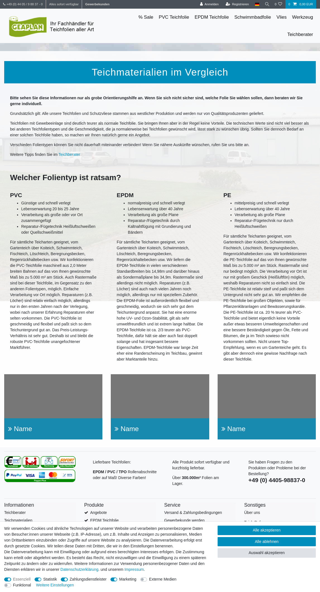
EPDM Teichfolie (211, 17)
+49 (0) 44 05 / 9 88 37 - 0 (23, 4)
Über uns (252, 512)
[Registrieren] (235, 4)
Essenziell (22, 579)
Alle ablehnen (266, 541)
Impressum (134, 569)
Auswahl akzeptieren (267, 552)
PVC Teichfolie (174, 17)
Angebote (98, 512)
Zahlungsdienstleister (88, 579)
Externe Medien (162, 579)
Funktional (22, 585)
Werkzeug (302, 17)
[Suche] (265, 4)
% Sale (145, 17)
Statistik (50, 579)
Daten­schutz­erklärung (79, 569)
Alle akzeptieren (267, 530)
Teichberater (300, 34)
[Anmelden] (207, 4)
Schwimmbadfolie (252, 17)
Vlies (281, 17)
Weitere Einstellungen (55, 585)
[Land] (255, 4)
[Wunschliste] (278, 4)
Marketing (127, 579)
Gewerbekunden (97, 4)
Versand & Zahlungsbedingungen (193, 512)
